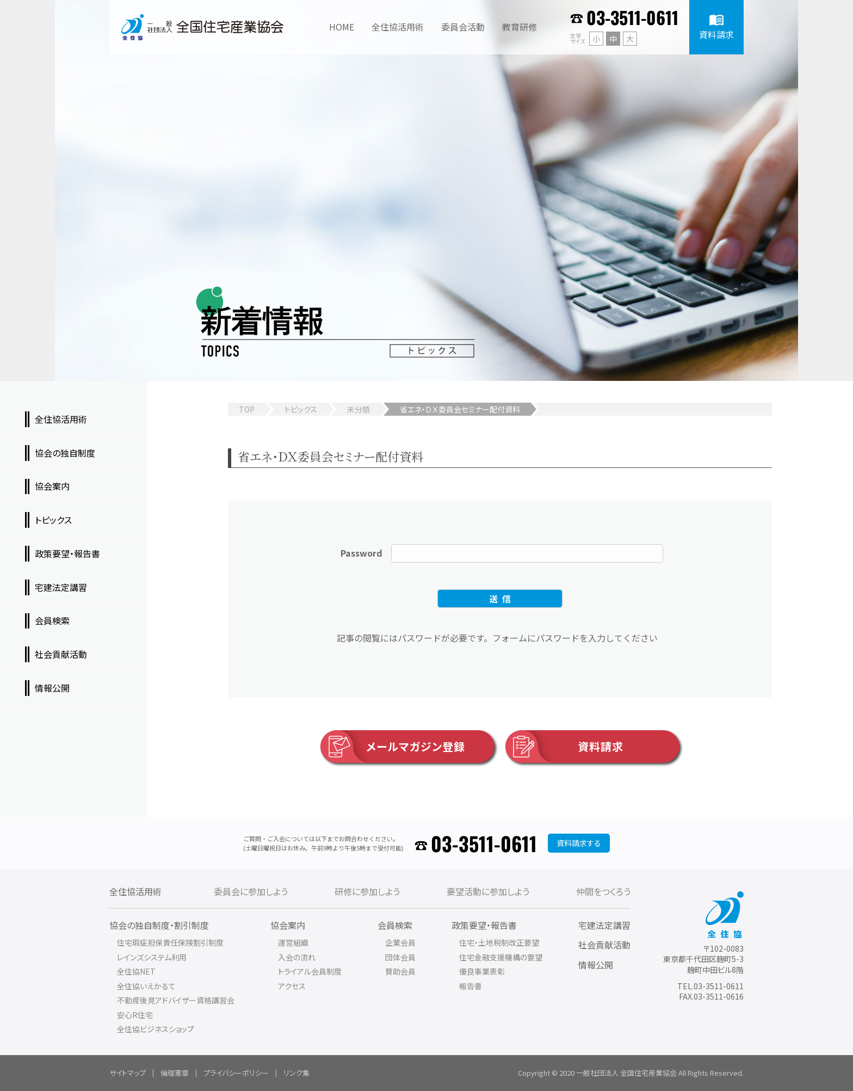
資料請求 (564, 746)
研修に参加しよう (367, 891)
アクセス (292, 986)
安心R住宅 (135, 1014)
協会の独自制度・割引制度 (159, 925)
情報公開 (595, 964)
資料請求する (579, 842)
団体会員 (400, 957)
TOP (247, 409)
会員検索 (395, 925)
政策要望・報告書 (484, 925)
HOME (341, 26)
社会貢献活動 (604, 944)
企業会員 (400, 942)
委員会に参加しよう (251, 891)
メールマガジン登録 (392, 746)
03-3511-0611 (632, 17)
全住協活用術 (135, 891)
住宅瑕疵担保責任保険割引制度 (170, 942)
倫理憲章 (174, 1073)
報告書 (470, 986)
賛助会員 (400, 971)
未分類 (358, 409)
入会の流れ (297, 957)
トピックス (301, 409)
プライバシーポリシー (236, 1073)
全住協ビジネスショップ (155, 1029)
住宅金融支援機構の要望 (500, 957)
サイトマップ (127, 1073)
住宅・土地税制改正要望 (499, 942)
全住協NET (136, 971)
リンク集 (296, 1073)
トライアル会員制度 (310, 971)
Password (361, 552)
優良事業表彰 (482, 971)
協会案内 (287, 925)
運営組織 (293, 942)
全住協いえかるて (146, 986)
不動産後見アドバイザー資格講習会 (175, 1000)
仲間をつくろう (603, 891)
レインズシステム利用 (152, 957)
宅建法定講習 (604, 925)
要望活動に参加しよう (488, 891)
